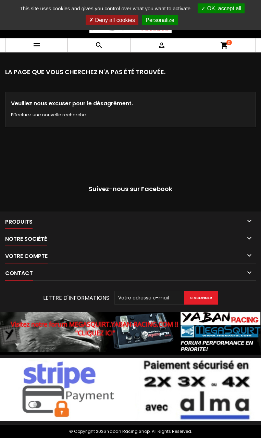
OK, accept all (221, 8)
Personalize (160, 20)
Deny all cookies (112, 20)
